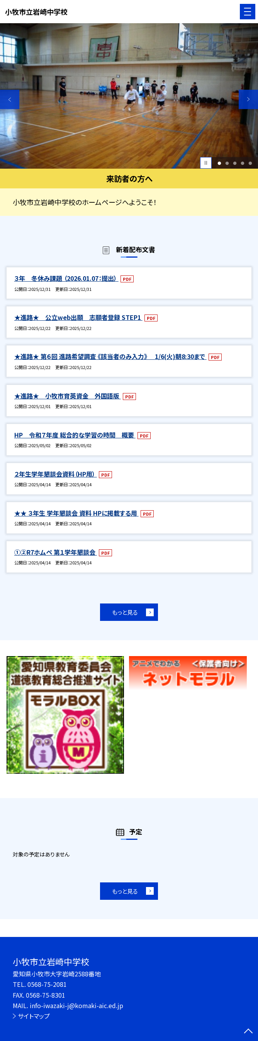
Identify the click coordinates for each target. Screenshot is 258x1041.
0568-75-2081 (47, 984)
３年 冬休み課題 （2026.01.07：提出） (66, 278)
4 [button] (242, 163)
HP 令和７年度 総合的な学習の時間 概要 (75, 434)
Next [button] (248, 99)
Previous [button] (9, 99)
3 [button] (234, 163)
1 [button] (219, 163)
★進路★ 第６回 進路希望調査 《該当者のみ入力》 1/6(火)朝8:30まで (110, 356)
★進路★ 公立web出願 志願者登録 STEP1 (78, 317)
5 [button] (250, 163)
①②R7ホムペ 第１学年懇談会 (55, 552)
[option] (129, 96)
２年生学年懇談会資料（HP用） (55, 474)
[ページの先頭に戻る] (248, 1031)
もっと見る (125, 612)
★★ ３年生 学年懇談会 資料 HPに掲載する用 (76, 513)
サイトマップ (34, 1015)
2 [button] (227, 163)
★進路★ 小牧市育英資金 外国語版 (67, 395)
